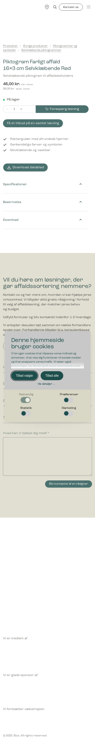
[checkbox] (26, 398)
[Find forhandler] (47, 6)
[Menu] (88, 6)
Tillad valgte (24, 375)
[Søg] (55, 7)
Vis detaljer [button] (46, 384)
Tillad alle (52, 375)
